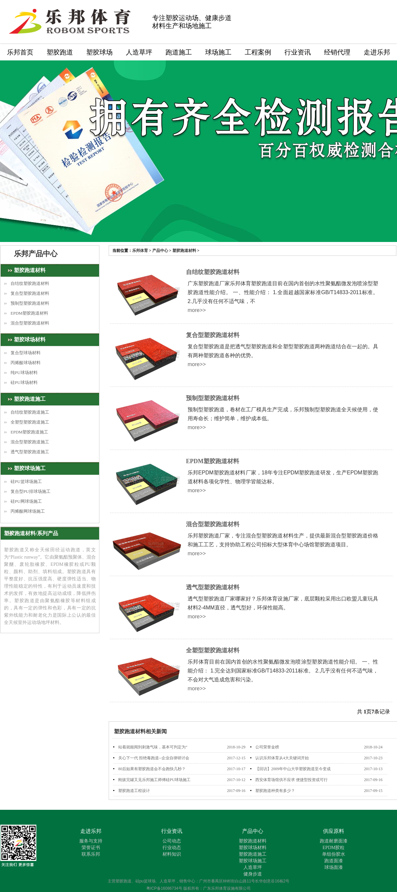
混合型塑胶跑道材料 (30, 323)
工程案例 (258, 52)
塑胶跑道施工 (30, 399)
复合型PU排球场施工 (31, 491)
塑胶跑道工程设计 (134, 790)
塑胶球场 (99, 52)
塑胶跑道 (60, 52)
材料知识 (171, 854)
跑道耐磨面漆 (333, 841)
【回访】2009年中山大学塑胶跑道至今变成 (293, 769)
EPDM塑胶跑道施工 (29, 431)
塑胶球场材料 (30, 339)
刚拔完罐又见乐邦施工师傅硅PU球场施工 (154, 779)
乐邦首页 (20, 52)
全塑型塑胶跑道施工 (30, 422)
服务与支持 (90, 841)
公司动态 (171, 841)
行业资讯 (297, 52)
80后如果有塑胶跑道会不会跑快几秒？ (152, 769)
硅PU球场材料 (24, 382)
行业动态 (171, 847)
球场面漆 (333, 867)
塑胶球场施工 (30, 468)
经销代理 (337, 52)
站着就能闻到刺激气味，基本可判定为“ (152, 747)
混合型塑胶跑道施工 (30, 441)
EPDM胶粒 (334, 847)
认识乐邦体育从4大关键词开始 (282, 758)
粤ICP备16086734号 (164, 888)
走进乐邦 (377, 52)
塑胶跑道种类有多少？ (275, 790)
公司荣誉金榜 (267, 747)
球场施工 (218, 52)
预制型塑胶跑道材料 (30, 303)
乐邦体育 (140, 250)
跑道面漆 (333, 860)
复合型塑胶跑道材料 (30, 293)
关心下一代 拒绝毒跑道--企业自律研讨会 (153, 758)
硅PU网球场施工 (26, 501)
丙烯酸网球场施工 (28, 511)
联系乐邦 (91, 854)
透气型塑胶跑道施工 (30, 451)
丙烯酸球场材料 (26, 362)
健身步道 (252, 874)
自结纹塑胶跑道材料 (30, 283)
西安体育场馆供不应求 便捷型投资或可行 (291, 779)
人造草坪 (139, 52)
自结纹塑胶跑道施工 (30, 412)
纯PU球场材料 (24, 372)
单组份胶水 (333, 854)
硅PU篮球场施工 (26, 481)
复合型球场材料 (26, 352)
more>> (197, 310)
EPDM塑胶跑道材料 (29, 313)
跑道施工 (178, 52)
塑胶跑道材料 (184, 250)
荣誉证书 (91, 847)
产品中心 (160, 250)
